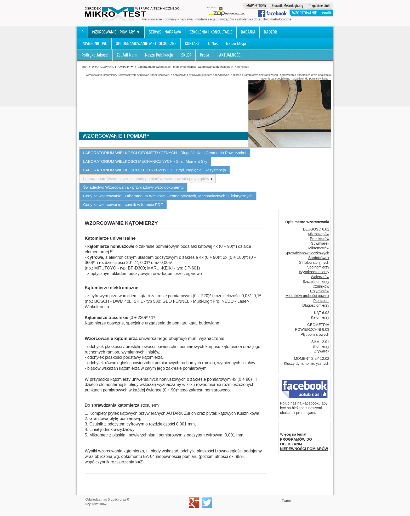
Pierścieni (321, 301)
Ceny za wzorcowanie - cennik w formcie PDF (123, 204)
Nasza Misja (236, 43)
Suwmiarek (320, 243)
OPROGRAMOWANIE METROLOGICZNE (146, 43)
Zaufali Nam (127, 55)
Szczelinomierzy (316, 281)
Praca (204, 55)
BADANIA (248, 32)
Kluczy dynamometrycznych (306, 363)
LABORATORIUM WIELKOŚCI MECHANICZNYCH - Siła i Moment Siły (145, 161)
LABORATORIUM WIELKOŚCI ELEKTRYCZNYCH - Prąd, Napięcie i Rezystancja (154, 170)
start (84, 66)
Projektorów (319, 239)
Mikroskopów (318, 234)
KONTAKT (192, 43)
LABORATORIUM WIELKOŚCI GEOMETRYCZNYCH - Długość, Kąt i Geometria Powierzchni (164, 152)
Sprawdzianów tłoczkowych (307, 253)
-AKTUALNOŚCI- (230, 55)
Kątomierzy (320, 317)
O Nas (213, 43)
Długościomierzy (315, 305)
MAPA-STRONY (256, 5)
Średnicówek (318, 258)
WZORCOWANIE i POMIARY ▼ (116, 32)
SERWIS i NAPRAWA (165, 32)
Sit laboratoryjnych (314, 262)
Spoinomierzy (318, 267)
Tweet (286, 501)
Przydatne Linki (319, 5)
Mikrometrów (318, 248)
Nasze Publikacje (159, 55)
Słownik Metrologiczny (287, 5)
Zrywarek (321, 351)
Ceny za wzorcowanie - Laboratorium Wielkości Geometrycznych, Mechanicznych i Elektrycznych (168, 196)
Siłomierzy (320, 346)
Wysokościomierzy (314, 272)
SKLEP (186, 55)
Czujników (320, 286)
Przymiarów (319, 291)
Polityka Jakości (95, 55)
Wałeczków (320, 277)
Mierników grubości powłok (307, 296)
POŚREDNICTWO (94, 43)
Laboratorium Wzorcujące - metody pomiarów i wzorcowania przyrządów (184, 66)
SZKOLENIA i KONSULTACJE (211, 32)
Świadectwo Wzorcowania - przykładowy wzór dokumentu (133, 187)
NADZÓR (270, 32)
